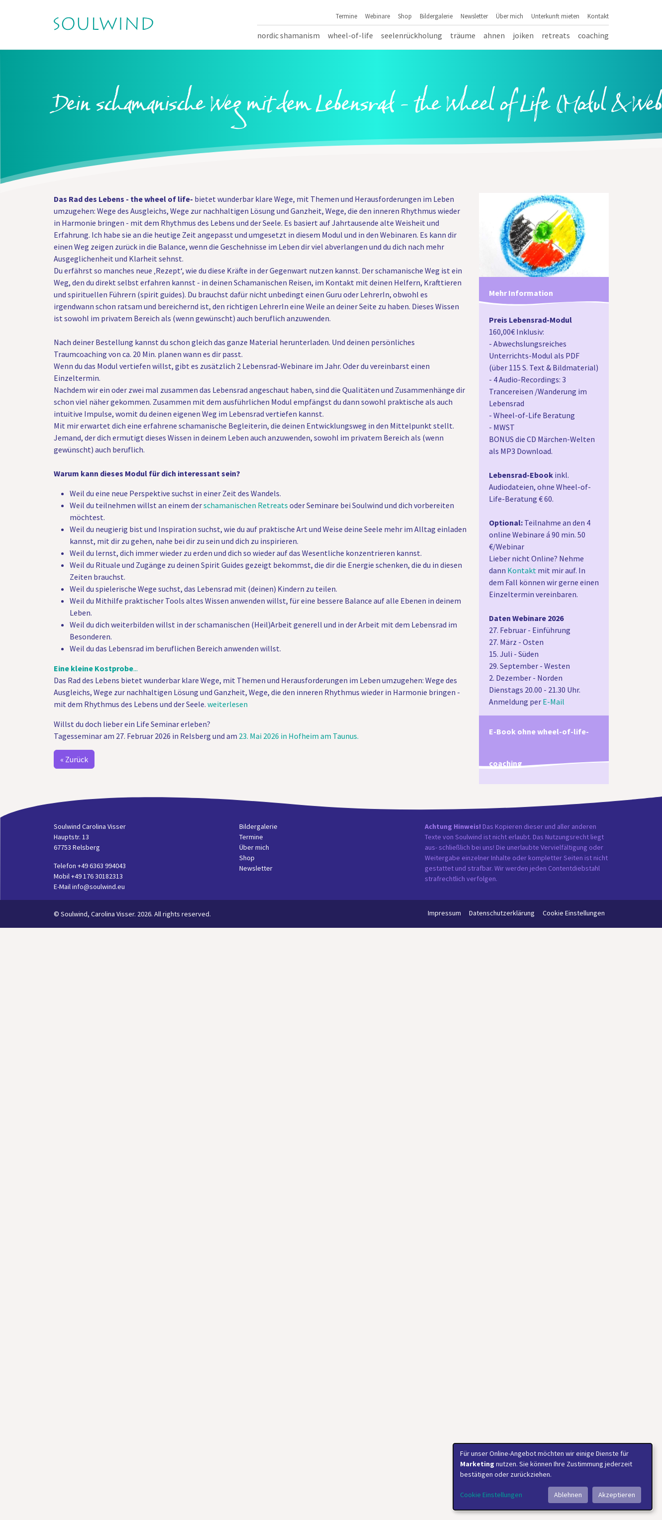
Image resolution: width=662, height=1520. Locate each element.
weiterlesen (227, 704)
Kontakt (598, 16)
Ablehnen (568, 1494)
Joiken (523, 35)
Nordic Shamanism (288, 35)
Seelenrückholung (411, 35)
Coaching (593, 35)
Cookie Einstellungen (574, 912)
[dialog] (552, 1476)
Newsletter (474, 16)
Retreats (556, 35)
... (96, 668)
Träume (462, 35)
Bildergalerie (436, 16)
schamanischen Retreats (245, 505)
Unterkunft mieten (555, 16)
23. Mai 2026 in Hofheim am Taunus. (299, 736)
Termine (346, 16)
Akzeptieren (616, 1494)
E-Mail (554, 702)
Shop (405, 16)
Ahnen (494, 35)
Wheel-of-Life (350, 35)
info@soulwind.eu (98, 886)
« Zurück (74, 759)
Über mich (509, 16)
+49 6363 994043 (102, 865)
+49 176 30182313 (97, 876)
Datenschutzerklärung (502, 912)
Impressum (444, 912)
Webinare (377, 16)
